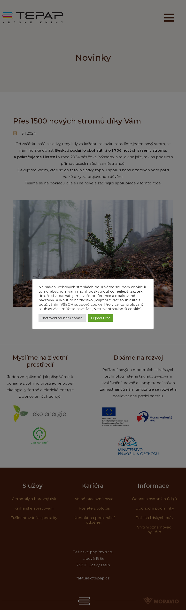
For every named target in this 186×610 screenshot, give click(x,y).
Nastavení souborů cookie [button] (62, 318)
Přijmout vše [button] (100, 318)
